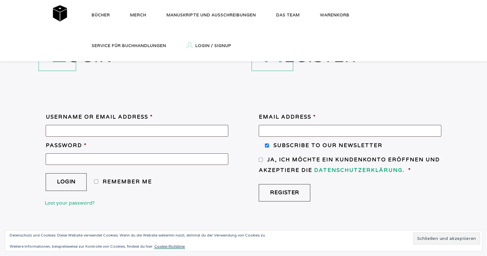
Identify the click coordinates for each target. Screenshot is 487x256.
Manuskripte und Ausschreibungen (211, 15)
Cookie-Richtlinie (169, 246)
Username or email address (99, 117)
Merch (138, 15)
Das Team (288, 15)
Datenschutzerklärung (358, 170)
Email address (287, 117)
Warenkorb (334, 15)
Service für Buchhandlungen (129, 45)
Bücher (101, 15)
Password (66, 145)
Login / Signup (208, 45)
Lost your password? (70, 203)
